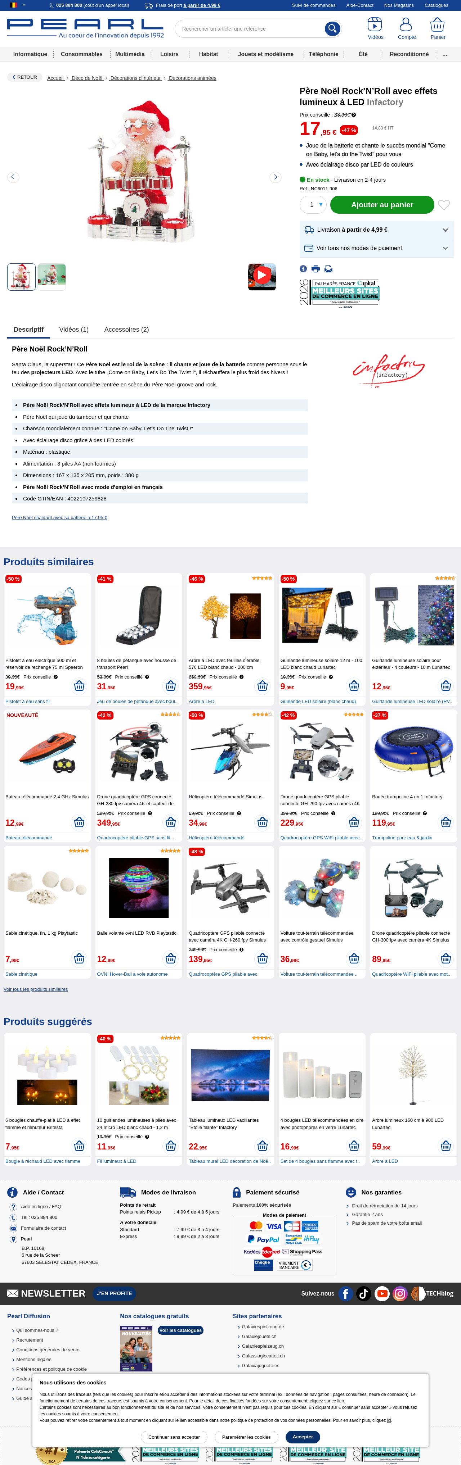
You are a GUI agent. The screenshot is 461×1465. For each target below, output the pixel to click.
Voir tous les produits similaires (36, 989)
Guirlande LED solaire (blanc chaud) (318, 701)
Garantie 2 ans (367, 1214)
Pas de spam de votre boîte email (387, 1223)
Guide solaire (30, 1398)
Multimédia (129, 54)
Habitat (208, 54)
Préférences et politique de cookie (51, 1369)
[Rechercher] (332, 29)
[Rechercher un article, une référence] (258, 29)
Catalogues (436, 5)
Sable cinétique (21, 974)
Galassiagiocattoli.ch (263, 1356)
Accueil (56, 78)
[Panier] (438, 28)
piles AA (71, 464)
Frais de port (188, 5)
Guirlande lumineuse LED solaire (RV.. (412, 701)
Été (363, 54)
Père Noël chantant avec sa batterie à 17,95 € (59, 517)
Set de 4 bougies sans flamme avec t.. (320, 1161)
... (445, 54)
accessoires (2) (126, 329)
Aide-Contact (359, 5)
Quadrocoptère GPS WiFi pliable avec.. (321, 837)
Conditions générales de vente (48, 1349)
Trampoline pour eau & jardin (402, 837)
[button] (377, 230)
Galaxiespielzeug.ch (263, 1346)
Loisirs (169, 54)
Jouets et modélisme (266, 54)
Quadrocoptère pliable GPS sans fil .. (135, 837)
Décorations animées (191, 78)
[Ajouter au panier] (382, 205)
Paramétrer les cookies (246, 1437)
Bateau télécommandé (28, 837)
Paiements (262, 1205)
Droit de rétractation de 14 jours (385, 1205)
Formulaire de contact (43, 1228)
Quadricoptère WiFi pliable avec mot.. (411, 974)
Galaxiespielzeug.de (263, 1326)
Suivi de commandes (314, 5)
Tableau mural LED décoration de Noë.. (230, 1161)
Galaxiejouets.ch (259, 1336)
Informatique (30, 54)
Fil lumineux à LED (116, 1161)
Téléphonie (323, 54)
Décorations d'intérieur (135, 78)
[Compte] (407, 28)
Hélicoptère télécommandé (217, 837)
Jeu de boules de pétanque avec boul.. (137, 701)
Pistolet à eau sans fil (27, 701)
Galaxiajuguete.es (260, 1365)
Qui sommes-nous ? (37, 1330)
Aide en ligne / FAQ (41, 1206)
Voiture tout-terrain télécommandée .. (319, 974)
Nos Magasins (399, 5)
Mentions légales (34, 1359)
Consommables (82, 54)
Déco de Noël (87, 78)
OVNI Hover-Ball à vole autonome (132, 974)
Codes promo (30, 1379)
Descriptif (29, 329)
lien (340, 1400)
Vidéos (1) (74, 329)
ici (389, 1420)
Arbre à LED (202, 701)
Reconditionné (409, 54)
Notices (24, 1388)
